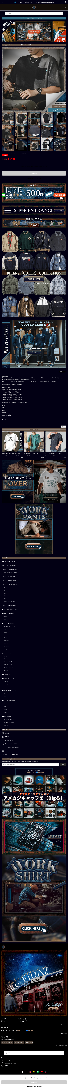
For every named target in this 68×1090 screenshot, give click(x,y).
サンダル (6, 681)
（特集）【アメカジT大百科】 (9, 569)
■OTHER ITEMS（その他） (9, 691)
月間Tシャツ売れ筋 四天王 (10, 572)
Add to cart (34, 173)
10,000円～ (7, 725)
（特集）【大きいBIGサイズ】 (9, 584)
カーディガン (7, 646)
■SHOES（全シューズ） (8, 678)
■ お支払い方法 (6, 420)
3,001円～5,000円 (9, 719)
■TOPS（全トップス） (8, 623)
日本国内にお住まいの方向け (34, 178)
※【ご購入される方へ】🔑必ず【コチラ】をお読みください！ (34, 18)
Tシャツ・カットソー (9, 626)
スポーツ (6, 709)
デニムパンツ (7, 659)
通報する (64, 426)
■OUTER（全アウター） (8, 613)
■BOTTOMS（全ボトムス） (9, 653)
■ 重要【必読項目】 (7, 415)
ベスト (5, 629)
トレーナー (6, 640)
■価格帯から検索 (6, 716)
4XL (5, 587)
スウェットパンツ (8, 667)
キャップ (6, 694)
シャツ (5, 638)
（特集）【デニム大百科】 (8, 576)
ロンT (5, 635)
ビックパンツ (7, 670)
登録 (63, 764)
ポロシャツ (6, 632)
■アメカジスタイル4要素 (8, 700)
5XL (5, 590)
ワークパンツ (7, 656)
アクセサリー (7, 697)
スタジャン (6, 616)
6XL (5, 593)
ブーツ (5, 687)
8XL (5, 599)
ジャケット (6, 619)
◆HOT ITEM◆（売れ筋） (9, 561)
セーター (6, 649)
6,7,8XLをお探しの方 (9, 601)
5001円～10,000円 (9, 722)
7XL (5, 596)
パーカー (6, 643)
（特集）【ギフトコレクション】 (10, 605)
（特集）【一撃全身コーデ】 (9, 580)
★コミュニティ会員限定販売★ (9, 565)
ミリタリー (6, 706)
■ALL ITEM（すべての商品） (10, 609)
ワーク (5, 712)
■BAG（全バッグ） (7, 674)
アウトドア (6, 704)
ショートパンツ (8, 661)
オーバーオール (8, 664)
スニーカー (6, 684)
